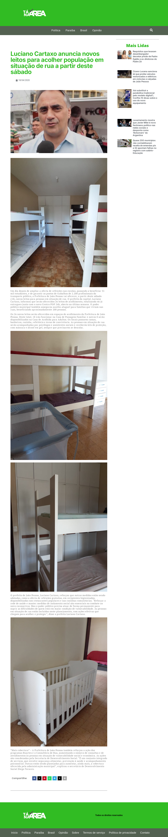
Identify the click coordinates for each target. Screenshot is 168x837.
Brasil (83, 30)
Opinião (97, 30)
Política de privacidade (122, 832)
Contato (145, 832)
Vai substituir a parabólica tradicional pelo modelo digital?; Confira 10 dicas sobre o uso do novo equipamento (145, 96)
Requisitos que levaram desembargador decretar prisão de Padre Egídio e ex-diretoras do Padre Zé (145, 56)
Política (55, 30)
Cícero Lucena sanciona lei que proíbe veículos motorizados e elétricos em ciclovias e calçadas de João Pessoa (145, 76)
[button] (34, 778)
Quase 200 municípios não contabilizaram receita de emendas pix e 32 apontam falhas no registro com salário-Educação (144, 146)
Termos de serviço (94, 832)
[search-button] (151, 30)
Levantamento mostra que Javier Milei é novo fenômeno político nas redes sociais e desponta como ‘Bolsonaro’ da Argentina (144, 127)
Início (14, 832)
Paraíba (70, 30)
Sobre (75, 832)
